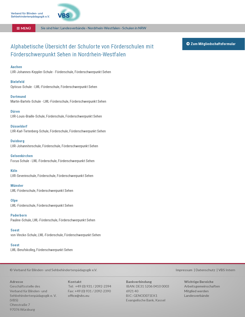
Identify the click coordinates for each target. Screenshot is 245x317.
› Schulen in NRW (133, 28)
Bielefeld (17, 82)
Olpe (14, 200)
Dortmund (18, 96)
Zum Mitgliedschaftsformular (213, 44)
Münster (17, 185)
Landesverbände (73, 28)
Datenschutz (205, 270)
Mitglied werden (196, 291)
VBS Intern (226, 270)
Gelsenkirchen (22, 156)
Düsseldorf (19, 126)
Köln (14, 171)
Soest (15, 230)
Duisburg (17, 141)
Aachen (16, 67)
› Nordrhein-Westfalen (103, 28)
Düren (15, 111)
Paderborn (19, 215)
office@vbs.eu (78, 296)
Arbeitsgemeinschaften (202, 286)
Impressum (184, 270)
